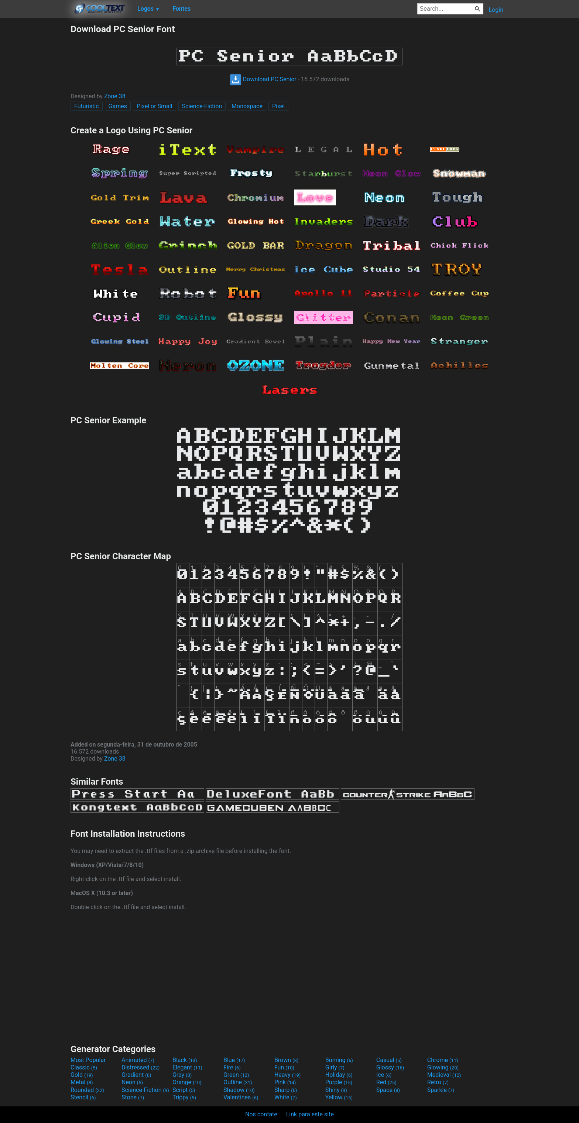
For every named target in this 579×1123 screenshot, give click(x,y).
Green (236, 1074)
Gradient (136, 1074)
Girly (335, 1067)
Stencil (83, 1097)
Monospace (247, 106)
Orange (187, 1082)
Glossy (390, 1067)
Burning (339, 1060)
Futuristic (86, 106)
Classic (84, 1067)
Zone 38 (115, 96)
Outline (237, 1082)
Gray (182, 1074)
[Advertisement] (35, 134)
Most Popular (88, 1060)
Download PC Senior (263, 79)
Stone (132, 1097)
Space (388, 1089)
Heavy (287, 1074)
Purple (338, 1082)
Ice (383, 1074)
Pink (285, 1082)
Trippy (184, 1097)
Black (184, 1060)
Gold (82, 1074)
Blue (234, 1060)
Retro (438, 1082)
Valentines (240, 1097)
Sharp (285, 1089)
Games (118, 106)
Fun (284, 1067)
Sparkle (440, 1089)
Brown (286, 1060)
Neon (132, 1082)
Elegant (187, 1067)
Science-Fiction (202, 106)
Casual (389, 1060)
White (285, 1097)
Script (183, 1089)
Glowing (443, 1067)
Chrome (442, 1060)
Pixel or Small (154, 106)
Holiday (339, 1074)
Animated (137, 1060)
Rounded (87, 1089)
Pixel (278, 106)
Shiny (336, 1089)
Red (386, 1082)
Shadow (239, 1089)
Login (496, 9)
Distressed (140, 1067)
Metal (82, 1082)
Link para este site (310, 1114)
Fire (232, 1067)
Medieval (444, 1074)
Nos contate (261, 1114)
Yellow (339, 1097)
